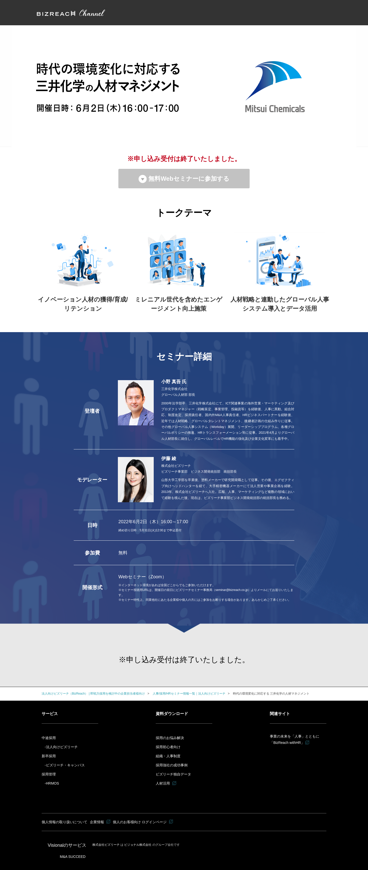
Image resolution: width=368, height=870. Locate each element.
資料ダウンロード (172, 714)
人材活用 (163, 783)
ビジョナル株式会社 (138, 844)
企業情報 (97, 822)
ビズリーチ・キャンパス (65, 765)
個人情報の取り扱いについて (65, 822)
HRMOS (52, 783)
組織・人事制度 (168, 756)
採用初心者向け (168, 747)
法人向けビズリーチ (62, 747)
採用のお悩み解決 (170, 738)
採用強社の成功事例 (172, 765)
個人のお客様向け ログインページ (140, 822)
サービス (50, 714)
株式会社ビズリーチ (106, 844)
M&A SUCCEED (73, 856)
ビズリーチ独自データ (173, 774)
